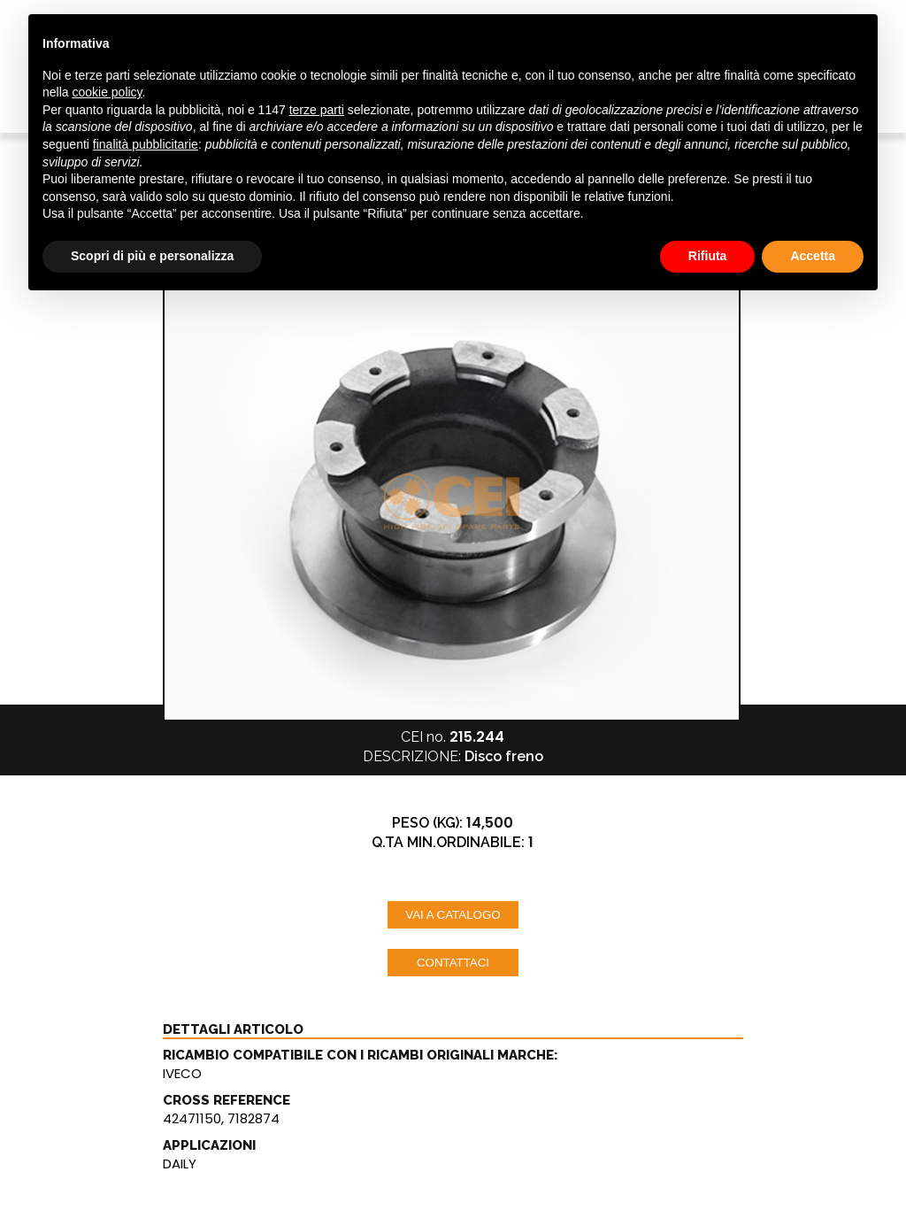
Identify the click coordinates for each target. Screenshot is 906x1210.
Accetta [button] (812, 256)
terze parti (316, 110)
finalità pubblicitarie (145, 144)
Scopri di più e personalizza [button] (152, 256)
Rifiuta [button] (707, 256)
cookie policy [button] (107, 92)
